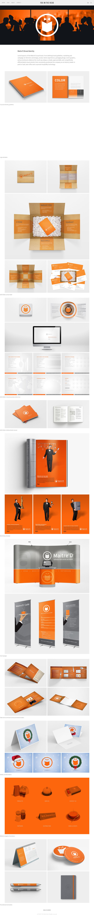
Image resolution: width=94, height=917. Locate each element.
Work (3, 2)
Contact (19, 2)
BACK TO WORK (47, 910)
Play (8, 2)
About (13, 2)
